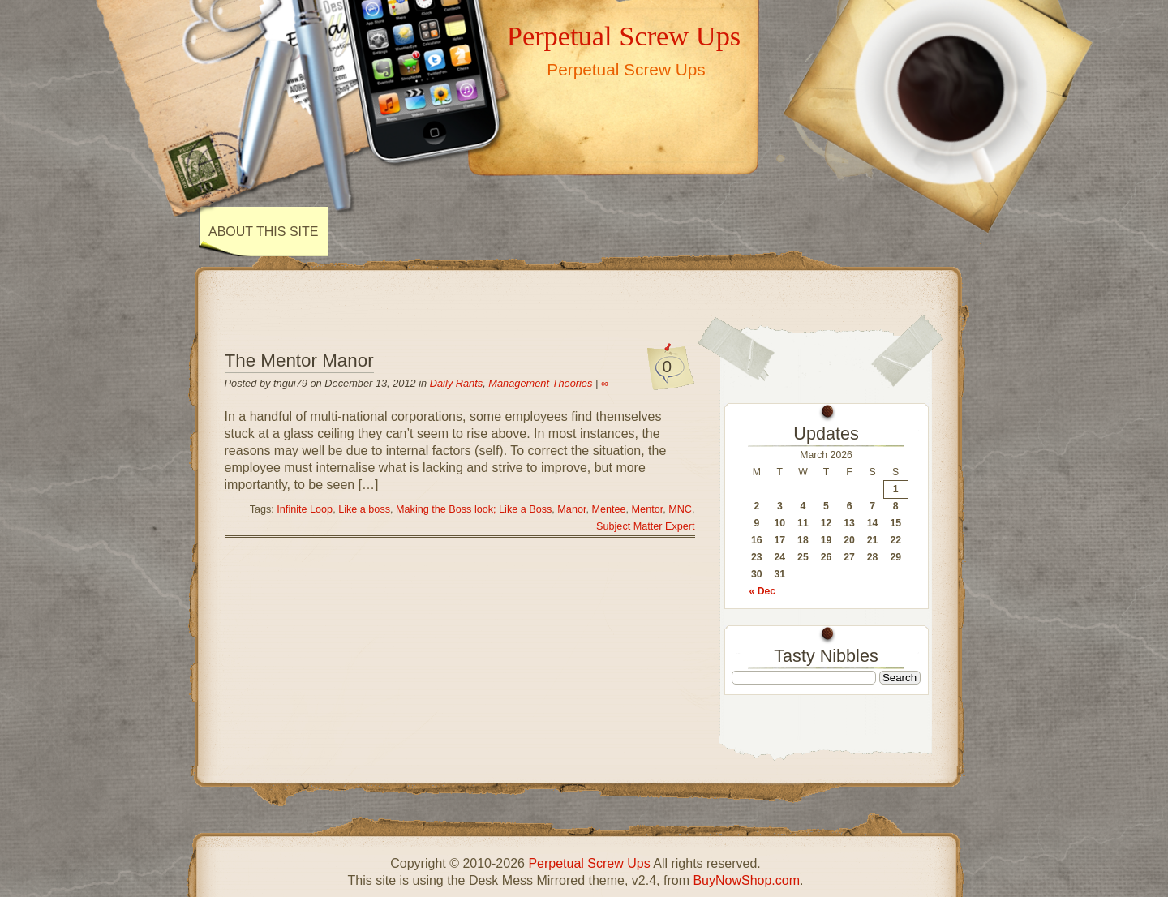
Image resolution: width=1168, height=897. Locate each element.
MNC (680, 509)
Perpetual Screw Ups (624, 35)
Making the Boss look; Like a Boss (474, 509)
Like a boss (364, 509)
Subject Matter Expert (645, 526)
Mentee (608, 509)
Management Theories (540, 383)
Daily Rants (456, 383)
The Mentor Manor (299, 360)
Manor (571, 509)
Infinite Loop (305, 509)
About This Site (263, 231)
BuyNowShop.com (746, 880)
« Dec (762, 591)
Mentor (647, 509)
